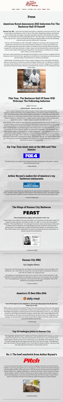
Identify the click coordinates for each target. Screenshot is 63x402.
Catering (30, 9)
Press (44, 9)
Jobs (35, 9)
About (39, 9)
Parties (24, 9)
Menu (13, 9)
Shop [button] (49, 9)
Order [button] (18, 9)
